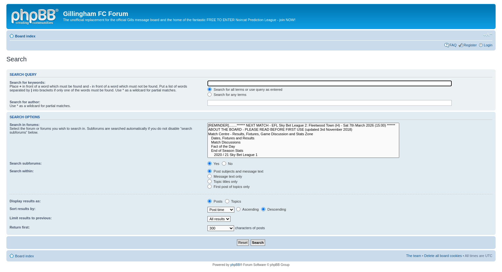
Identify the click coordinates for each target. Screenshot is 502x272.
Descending (273, 209)
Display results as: (25, 201)
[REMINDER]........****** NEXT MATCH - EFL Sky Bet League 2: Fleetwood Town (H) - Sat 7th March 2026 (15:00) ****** (303, 125)
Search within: (22, 171)
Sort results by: (23, 209)
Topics (233, 201)
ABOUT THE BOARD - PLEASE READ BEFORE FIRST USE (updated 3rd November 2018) (303, 130)
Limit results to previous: (31, 218)
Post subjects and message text (235, 171)
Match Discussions (303, 142)
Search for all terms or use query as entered (244, 89)
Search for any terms (226, 95)
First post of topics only (228, 187)
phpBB (235, 265)
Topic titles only (222, 181)
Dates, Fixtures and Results (303, 138)
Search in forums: (25, 125)
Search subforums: (26, 163)
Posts (215, 201)
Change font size (487, 35)
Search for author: (25, 102)
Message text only (224, 176)
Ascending (247, 209)
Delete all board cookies (443, 256)
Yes (213, 164)
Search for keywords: (27, 82)
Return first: (20, 227)
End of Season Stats (303, 151)
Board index (25, 36)
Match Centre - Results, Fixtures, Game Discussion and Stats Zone (303, 134)
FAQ (453, 45)
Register (470, 45)
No (227, 164)
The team (413, 256)
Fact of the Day (303, 146)
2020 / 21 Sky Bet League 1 (303, 155)
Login (488, 45)
